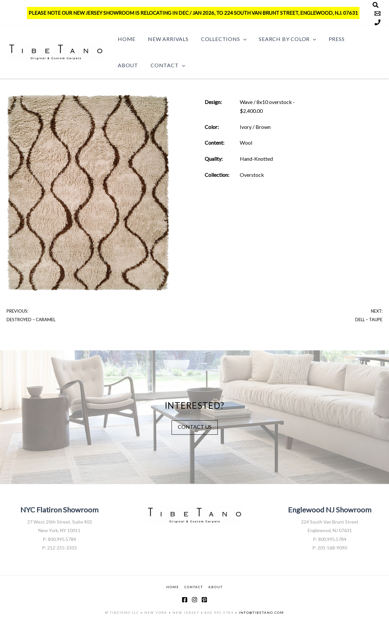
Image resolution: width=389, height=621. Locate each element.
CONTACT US (195, 426)
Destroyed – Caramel (31, 319)
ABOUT (215, 587)
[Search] (376, 5)
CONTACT (193, 587)
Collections (218, 39)
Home (125, 39)
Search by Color (280, 39)
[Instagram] (194, 599)
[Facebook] (185, 599)
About (356, 39)
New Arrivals (165, 39)
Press (328, 39)
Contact (134, 65)
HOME (172, 587)
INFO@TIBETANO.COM (261, 612)
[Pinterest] (204, 599)
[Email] (377, 13)
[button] (238, 39)
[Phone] (377, 22)
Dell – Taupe (368, 319)
